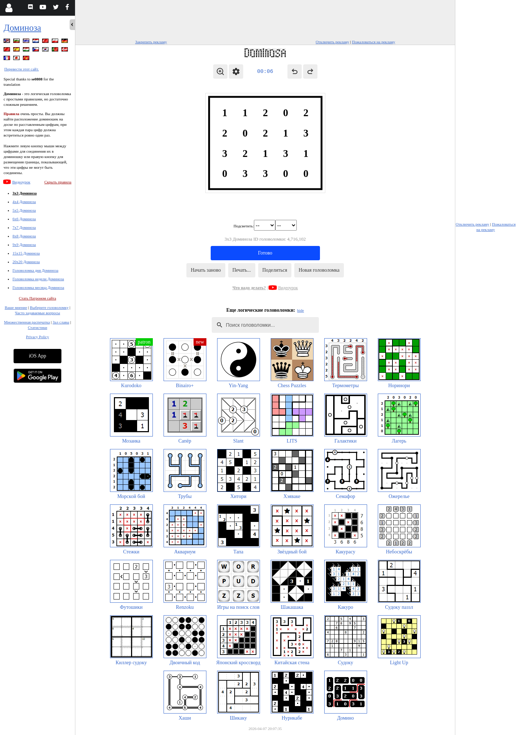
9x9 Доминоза (24, 244)
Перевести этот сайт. (21, 69)
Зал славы (60, 322)
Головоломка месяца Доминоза (38, 287)
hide (300, 310)
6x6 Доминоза (24, 219)
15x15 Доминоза (26, 253)
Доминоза (22, 28)
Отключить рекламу (332, 42)
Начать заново (206, 270)
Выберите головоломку (49, 307)
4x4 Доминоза (24, 201)
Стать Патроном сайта (37, 298)
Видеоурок (21, 182)
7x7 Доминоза (24, 227)
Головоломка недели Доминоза (38, 279)
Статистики (37, 327)
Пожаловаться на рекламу (373, 42)
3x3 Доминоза (24, 193)
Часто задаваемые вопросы (37, 313)
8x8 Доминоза (24, 236)
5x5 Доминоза (24, 210)
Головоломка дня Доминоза (35, 270)
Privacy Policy (37, 337)
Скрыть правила (57, 182)
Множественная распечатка (27, 322)
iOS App (37, 356)
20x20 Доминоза (26, 262)
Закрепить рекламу (151, 42)
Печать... (241, 270)
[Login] (8, 8)
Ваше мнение (16, 307)
